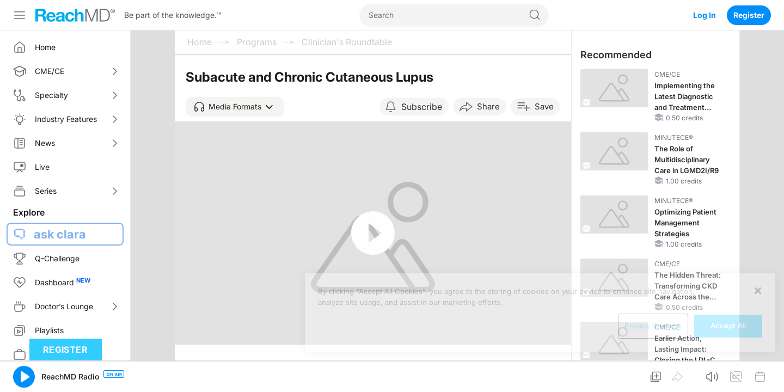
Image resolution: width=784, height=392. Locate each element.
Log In (704, 15)
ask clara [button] (60, 234)
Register (748, 15)
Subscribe (421, 106)
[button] (235, 107)
